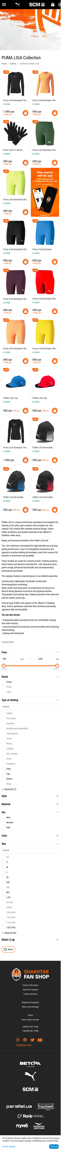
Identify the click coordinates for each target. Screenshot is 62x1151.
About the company (30, 990)
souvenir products (11, 626)
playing (6, 633)
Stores (30, 1015)
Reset (8, 949)
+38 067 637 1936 (30, 1026)
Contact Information (30, 985)
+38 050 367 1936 (30, 1031)
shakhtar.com (24, 1045)
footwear (7, 620)
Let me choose (8, 1146)
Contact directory (30, 994)
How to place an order (30, 1020)
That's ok (54, 1146)
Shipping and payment (30, 1002)
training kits (19, 633)
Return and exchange (30, 1007)
